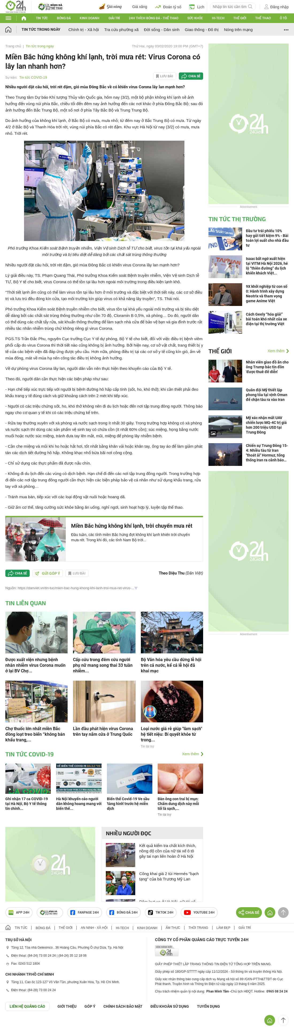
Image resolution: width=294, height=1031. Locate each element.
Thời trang (198, 928)
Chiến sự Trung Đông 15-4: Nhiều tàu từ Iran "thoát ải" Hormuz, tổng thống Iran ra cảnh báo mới (267, 452)
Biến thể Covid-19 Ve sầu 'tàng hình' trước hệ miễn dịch (128, 804)
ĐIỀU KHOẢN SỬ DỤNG (169, 1006)
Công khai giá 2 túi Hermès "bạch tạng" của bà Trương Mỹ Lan (169, 876)
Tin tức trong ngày (41, 29)
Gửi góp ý (47, 573)
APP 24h (19, 912)
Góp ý (89, 1006)
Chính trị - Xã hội (83, 29)
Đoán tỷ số (168, 6)
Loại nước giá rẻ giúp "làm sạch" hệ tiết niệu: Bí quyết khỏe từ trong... (171, 734)
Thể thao (263, 18)
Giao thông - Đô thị (202, 29)
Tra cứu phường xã (121, 29)
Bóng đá (64, 18)
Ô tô (283, 18)
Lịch (196, 6)
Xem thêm (190, 754)
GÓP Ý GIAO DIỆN (16, 1024)
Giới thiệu (66, 1006)
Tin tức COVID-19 (33, 77)
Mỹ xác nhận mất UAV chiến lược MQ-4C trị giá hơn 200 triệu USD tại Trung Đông (266, 425)
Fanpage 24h (84, 912)
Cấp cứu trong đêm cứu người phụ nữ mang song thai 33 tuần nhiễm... (103, 665)
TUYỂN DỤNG (208, 1006)
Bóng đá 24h (123, 912)
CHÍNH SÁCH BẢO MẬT (122, 1006)
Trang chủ (13, 46)
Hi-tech (218, 18)
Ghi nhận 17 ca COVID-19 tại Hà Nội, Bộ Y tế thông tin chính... (26, 804)
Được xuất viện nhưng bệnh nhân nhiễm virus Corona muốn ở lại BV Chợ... (35, 665)
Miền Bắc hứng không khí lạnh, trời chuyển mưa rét (131, 526)
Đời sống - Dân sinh (161, 29)
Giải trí (114, 18)
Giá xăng (139, 7)
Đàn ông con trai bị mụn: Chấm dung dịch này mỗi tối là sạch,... (178, 804)
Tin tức (42, 18)
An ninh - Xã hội (94, 928)
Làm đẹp (223, 928)
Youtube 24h (199, 912)
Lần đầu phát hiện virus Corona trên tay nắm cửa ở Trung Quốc (103, 731)
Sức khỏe (195, 18)
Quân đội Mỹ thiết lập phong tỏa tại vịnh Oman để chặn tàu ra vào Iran (266, 395)
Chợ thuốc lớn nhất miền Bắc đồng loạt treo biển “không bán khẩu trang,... (35, 734)
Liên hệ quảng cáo (27, 1006)
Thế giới (239, 18)
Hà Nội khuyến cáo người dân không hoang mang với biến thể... (79, 804)
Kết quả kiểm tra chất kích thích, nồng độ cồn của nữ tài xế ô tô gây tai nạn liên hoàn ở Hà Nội (167, 850)
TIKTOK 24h (160, 912)
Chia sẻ (194, 76)
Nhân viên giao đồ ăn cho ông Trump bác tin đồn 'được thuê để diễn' (267, 367)
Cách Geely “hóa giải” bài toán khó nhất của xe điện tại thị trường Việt (266, 319)
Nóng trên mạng (238, 29)
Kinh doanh (89, 18)
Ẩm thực (173, 928)
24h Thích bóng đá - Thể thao (153, 18)
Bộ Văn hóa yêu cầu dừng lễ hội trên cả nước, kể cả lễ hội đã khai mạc (171, 665)
